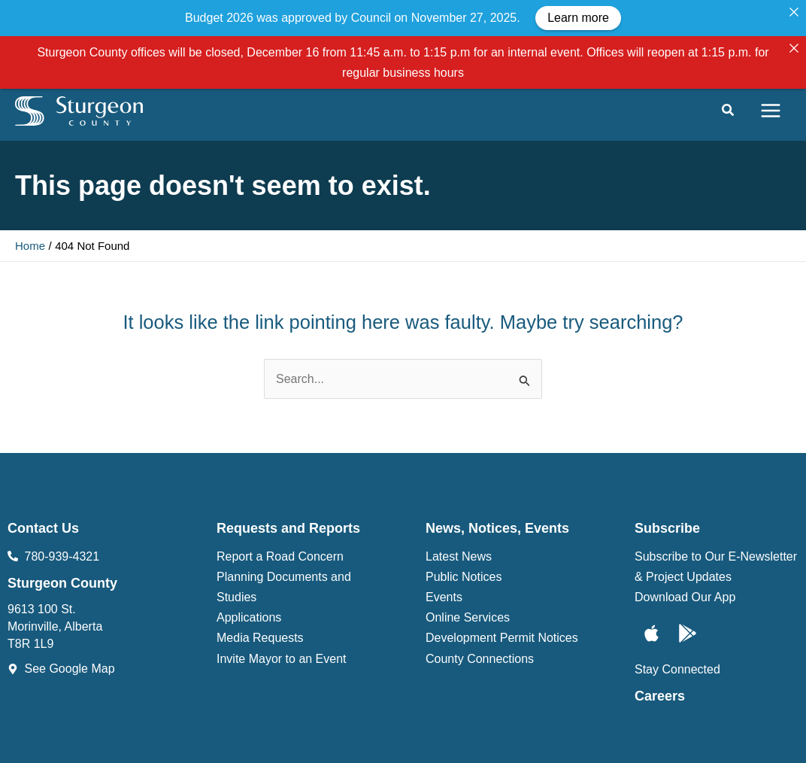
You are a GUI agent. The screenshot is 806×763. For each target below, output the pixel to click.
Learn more (578, 17)
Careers (660, 647)
